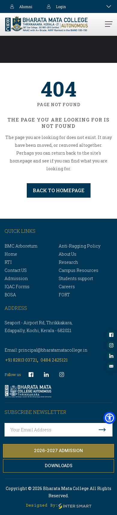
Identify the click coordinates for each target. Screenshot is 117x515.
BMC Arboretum (21, 246)
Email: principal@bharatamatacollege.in (46, 350)
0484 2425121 (54, 360)
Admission (16, 278)
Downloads (58, 465)
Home (11, 254)
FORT (64, 295)
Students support (76, 278)
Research (68, 262)
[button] (109, 417)
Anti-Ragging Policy (79, 246)
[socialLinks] (111, 334)
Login (55, 6)
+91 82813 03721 (21, 360)
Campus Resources (78, 270)
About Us (67, 254)
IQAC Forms (17, 286)
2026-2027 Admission (58, 450)
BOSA (10, 295)
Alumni (20, 6)
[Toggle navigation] (108, 6)
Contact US (16, 270)
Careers (67, 286)
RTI (8, 262)
